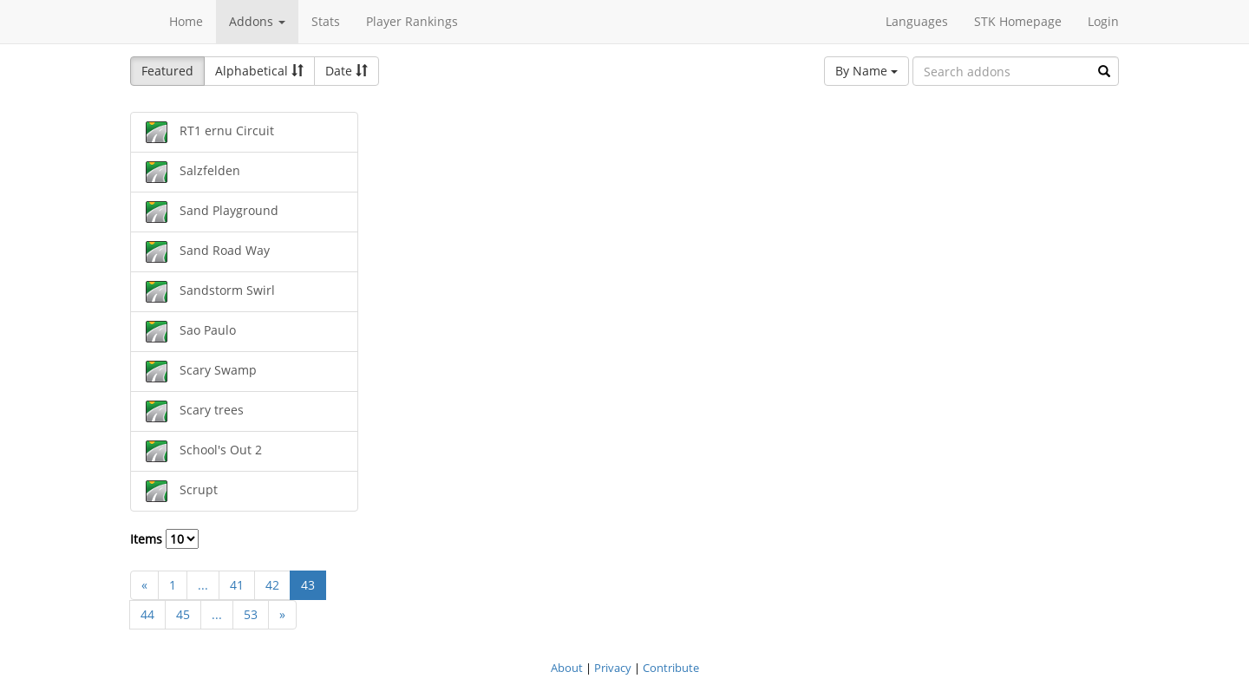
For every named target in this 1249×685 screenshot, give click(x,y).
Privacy (612, 667)
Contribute (671, 667)
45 (183, 614)
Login (1103, 21)
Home (186, 21)
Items (164, 539)
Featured (167, 70)
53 (251, 614)
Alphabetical (259, 70)
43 (308, 585)
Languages (917, 21)
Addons (257, 21)
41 (237, 585)
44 (147, 614)
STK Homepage (1018, 21)
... (203, 585)
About (567, 667)
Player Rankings (412, 21)
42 (272, 585)
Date (346, 70)
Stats (325, 21)
